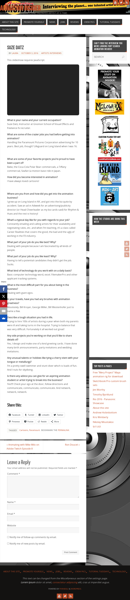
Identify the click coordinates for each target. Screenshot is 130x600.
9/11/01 (97, 426)
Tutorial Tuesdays (99, 571)
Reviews (68, 571)
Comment (13, 473)
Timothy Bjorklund (103, 394)
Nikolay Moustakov (103, 422)
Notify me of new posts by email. (27, 543)
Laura (15, 53)
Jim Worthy (99, 389)
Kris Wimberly (100, 417)
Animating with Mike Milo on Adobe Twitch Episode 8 (23, 446)
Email (11, 513)
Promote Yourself (33, 571)
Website (11, 525)
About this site (101, 407)
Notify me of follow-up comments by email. (33, 537)
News (49, 571)
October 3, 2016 (29, 53)
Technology (119, 571)
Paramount (34, 430)
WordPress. (76, 589)
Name (11, 502)
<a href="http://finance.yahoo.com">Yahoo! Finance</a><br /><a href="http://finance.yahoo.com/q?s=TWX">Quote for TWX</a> (104, 289)
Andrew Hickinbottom (105, 412)
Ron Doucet (71, 444)
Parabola (64, 589)
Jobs (58, 571)
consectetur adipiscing (64, 582)
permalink (63, 430)
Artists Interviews (51, 53)
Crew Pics (80, 571)
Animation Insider (20, 8)
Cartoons (23, 430)
